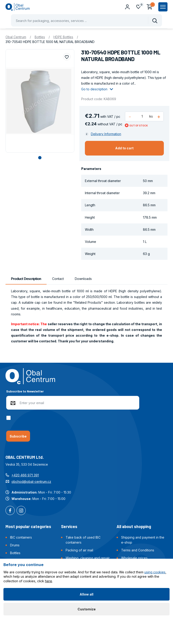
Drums (15, 545)
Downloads (83, 279)
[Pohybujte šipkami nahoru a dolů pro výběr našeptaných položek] (86, 20)
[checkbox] (9, 417)
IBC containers (21, 537)
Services (69, 526)
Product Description (26, 279)
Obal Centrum (16, 37)
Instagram (21, 510)
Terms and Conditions (137, 550)
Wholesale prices (134, 558)
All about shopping (134, 526)
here (48, 581)
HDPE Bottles (63, 37)
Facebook (10, 510)
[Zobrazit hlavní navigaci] (162, 6)
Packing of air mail (79, 550)
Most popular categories (28, 526)
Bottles (40, 37)
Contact (58, 279)
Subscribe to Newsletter (25, 391)
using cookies (154, 572)
